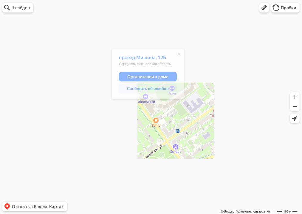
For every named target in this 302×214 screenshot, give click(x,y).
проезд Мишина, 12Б (142, 59)
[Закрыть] (179, 55)
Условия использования (253, 211)
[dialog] (148, 75)
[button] (264, 7)
